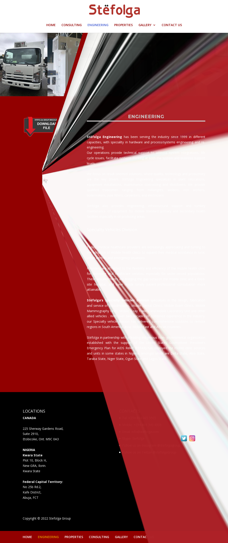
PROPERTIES (123, 25)
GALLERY (144, 25)
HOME (51, 25)
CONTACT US (172, 25)
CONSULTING (71, 25)
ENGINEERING (98, 25)
